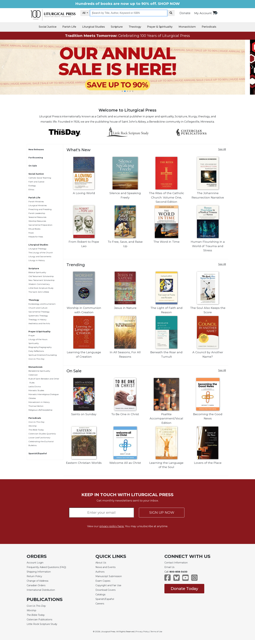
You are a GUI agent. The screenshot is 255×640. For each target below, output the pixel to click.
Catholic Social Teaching (39, 178)
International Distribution (41, 589)
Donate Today (184, 588)
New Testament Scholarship (41, 280)
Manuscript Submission (108, 576)
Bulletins (32, 445)
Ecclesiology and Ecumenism (42, 304)
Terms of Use (156, 631)
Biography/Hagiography (40, 347)
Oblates (32, 398)
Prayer (31, 335)
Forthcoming (35, 157)
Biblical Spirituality (37, 272)
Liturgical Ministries (37, 205)
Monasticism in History (39, 402)
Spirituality (33, 343)
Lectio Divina (34, 386)
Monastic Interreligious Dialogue (43, 394)
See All (222, 149)
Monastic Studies (36, 390)
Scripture (117, 26)
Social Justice (47, 26)
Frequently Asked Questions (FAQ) (46, 567)
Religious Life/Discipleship (40, 410)
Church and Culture (37, 308)
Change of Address (37, 580)
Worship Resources (37, 221)
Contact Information (176, 562)
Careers (99, 603)
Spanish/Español (37, 453)
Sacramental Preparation (40, 225)
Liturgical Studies (93, 26)
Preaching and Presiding (40, 209)
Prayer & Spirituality (160, 26)
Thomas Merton (35, 406)
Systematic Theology (38, 315)
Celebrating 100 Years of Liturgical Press (127, 35)
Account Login (35, 562)
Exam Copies (102, 580)
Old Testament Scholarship (41, 276)
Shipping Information (39, 571)
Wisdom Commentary (39, 284)
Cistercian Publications (39, 619)
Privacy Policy (142, 631)
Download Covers (105, 589)
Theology (135, 26)
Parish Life (69, 26)
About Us (100, 562)
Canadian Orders (36, 585)
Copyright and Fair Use (108, 585)
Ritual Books (34, 229)
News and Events (105, 567)
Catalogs (100, 594)
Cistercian (33, 375)
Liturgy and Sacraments (39, 256)
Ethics (31, 189)
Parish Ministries (36, 201)
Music (31, 232)
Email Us (169, 567)
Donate (185, 13)
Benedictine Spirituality (39, 371)
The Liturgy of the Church (40, 252)
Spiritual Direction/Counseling (42, 355)
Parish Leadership (36, 213)
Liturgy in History (36, 260)
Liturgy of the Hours (37, 339)
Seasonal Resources (37, 217)
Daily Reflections (36, 351)
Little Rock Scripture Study (41, 288)
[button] (122, 91)
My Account (203, 13)
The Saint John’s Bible (38, 292)
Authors (99, 571)
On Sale (32, 166)
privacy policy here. (111, 526)
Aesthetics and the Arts (39, 323)
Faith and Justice (36, 181)
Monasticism (187, 26)
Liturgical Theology (37, 248)
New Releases (36, 149)
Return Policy (34, 576)
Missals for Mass (35, 236)
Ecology (32, 185)
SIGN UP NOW (161, 512)
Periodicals (209, 26)
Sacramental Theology (39, 311)
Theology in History (37, 319)
